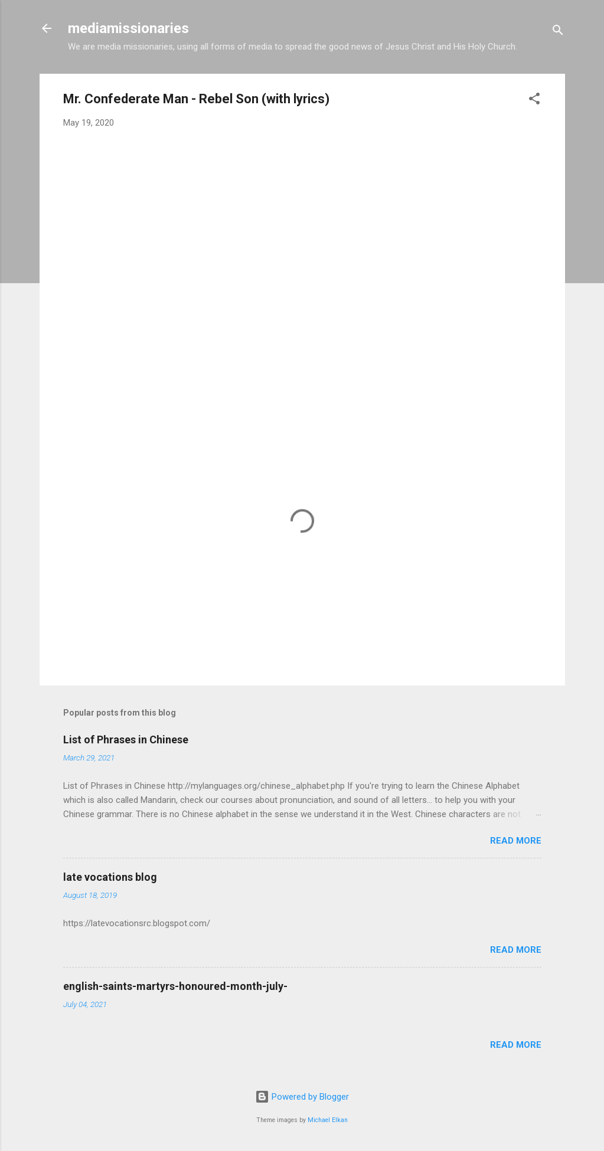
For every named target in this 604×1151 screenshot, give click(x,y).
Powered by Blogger (302, 1096)
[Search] (558, 32)
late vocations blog (110, 877)
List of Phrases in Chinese (125, 739)
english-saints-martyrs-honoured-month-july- (175, 986)
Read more (515, 840)
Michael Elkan (328, 1120)
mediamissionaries (128, 28)
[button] (534, 100)
